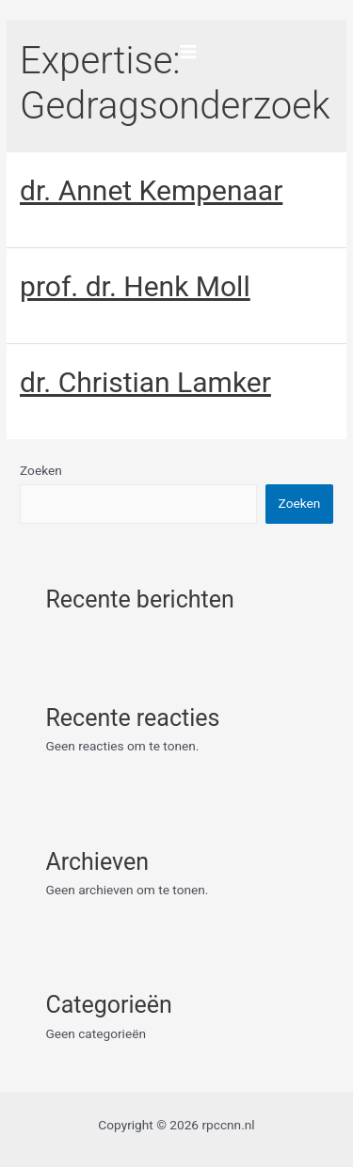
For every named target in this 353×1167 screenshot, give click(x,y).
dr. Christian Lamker (145, 382)
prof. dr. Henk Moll (135, 286)
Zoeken (41, 470)
